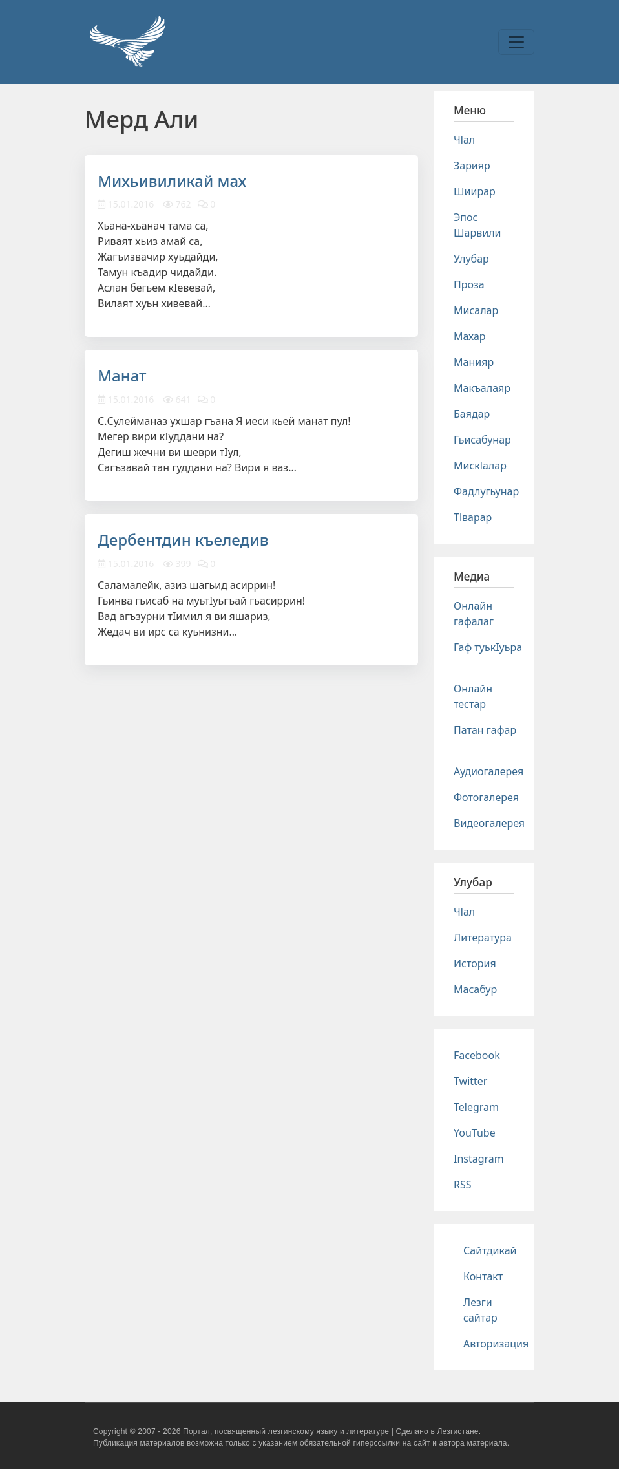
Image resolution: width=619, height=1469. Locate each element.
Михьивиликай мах (172, 180)
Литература (483, 937)
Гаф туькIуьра (488, 647)
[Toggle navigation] (516, 42)
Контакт (483, 1276)
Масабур (475, 989)
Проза (469, 284)
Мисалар (476, 310)
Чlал (464, 140)
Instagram (479, 1159)
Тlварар (473, 517)
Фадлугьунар (486, 491)
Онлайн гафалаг (474, 613)
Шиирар (475, 191)
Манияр (474, 362)
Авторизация (496, 1343)
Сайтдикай (490, 1250)
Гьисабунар (482, 440)
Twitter (470, 1081)
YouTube (475, 1133)
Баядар (472, 414)
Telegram (476, 1107)
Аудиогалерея (488, 771)
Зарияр (472, 165)
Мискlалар (480, 465)
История (475, 963)
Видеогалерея (489, 823)
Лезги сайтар (480, 1310)
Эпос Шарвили (477, 225)
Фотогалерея (486, 797)
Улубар (471, 259)
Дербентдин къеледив (183, 539)
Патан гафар (485, 730)
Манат (122, 375)
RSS (463, 1184)
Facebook (477, 1055)
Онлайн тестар (473, 696)
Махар (470, 336)
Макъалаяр (482, 388)
